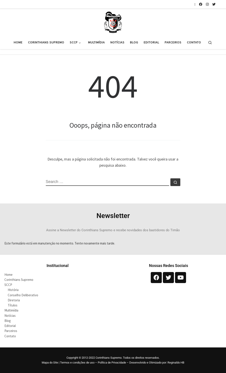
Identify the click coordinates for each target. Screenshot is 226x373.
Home (8, 274)
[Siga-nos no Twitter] (214, 4)
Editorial (10, 326)
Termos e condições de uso (77, 362)
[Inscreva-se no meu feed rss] (195, 4)
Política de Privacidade (112, 362)
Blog (7, 321)
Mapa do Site (50, 362)
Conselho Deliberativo (23, 295)
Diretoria (14, 300)
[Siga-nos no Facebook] (200, 4)
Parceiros (10, 331)
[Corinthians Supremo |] (113, 21)
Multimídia (11, 310)
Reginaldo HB (176, 362)
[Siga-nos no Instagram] (207, 4)
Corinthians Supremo (18, 280)
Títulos (12, 305)
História (13, 290)
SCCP (8, 285)
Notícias (10, 315)
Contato (10, 336)
